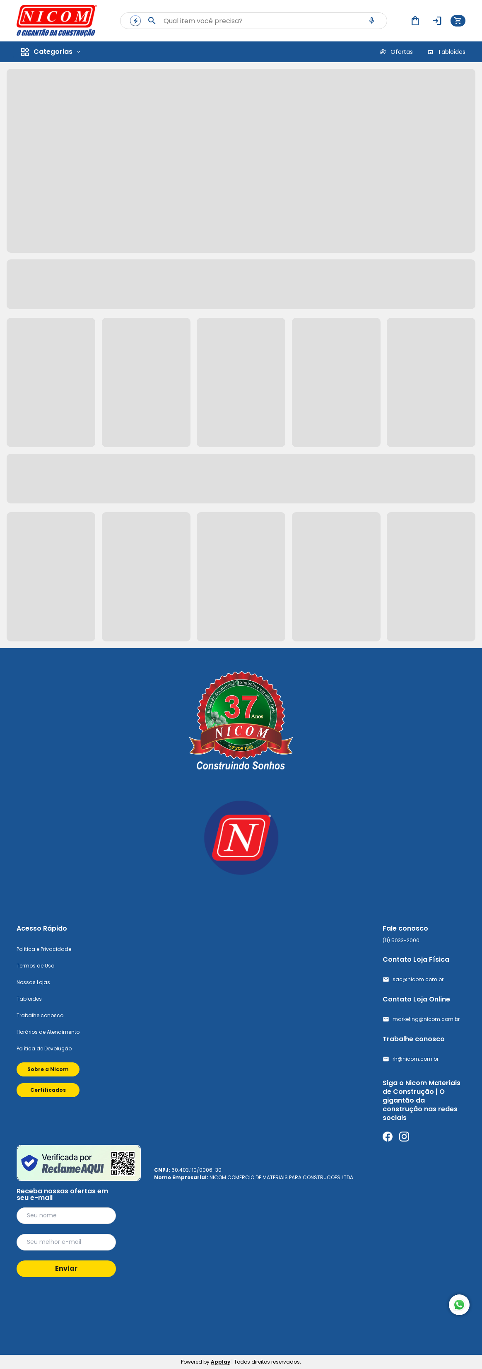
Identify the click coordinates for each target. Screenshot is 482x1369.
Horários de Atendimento (48, 1031)
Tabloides (29, 998)
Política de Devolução (44, 1048)
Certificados (48, 1089)
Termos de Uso (35, 965)
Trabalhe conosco (40, 1015)
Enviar (66, 1268)
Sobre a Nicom (48, 1069)
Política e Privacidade (44, 949)
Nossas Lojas (33, 982)
